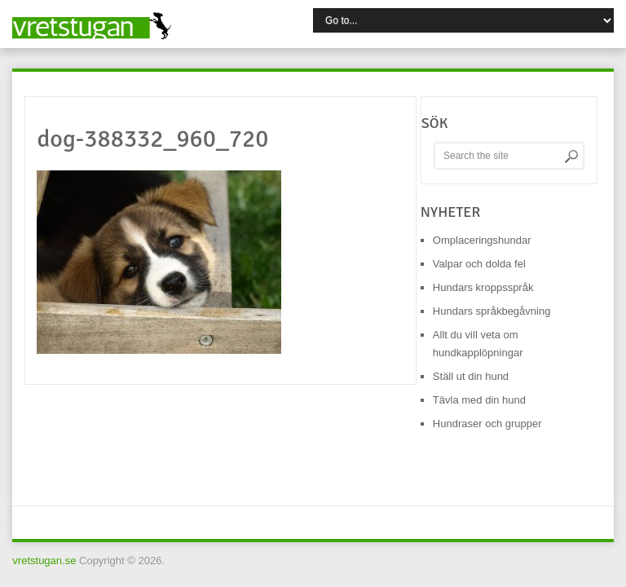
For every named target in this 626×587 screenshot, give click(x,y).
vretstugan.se (44, 560)
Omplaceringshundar (482, 240)
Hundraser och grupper (487, 423)
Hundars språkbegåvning (492, 311)
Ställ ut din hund (471, 376)
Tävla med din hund (479, 400)
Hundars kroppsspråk (483, 287)
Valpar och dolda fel (479, 264)
